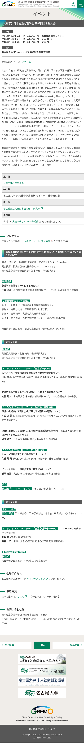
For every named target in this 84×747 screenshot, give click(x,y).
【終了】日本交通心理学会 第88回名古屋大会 (29, 23)
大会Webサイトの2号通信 (26, 221)
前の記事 (8, 645)
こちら (26, 62)
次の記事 (76, 645)
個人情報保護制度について (42, 729)
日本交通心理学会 (13, 183)
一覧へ (42, 645)
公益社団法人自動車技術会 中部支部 (23, 208)
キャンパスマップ (37, 578)
